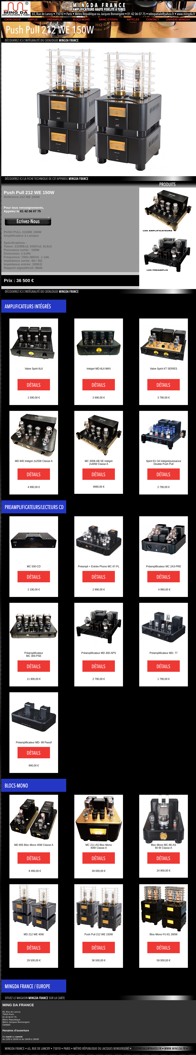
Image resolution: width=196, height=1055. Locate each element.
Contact (6, 1024)
